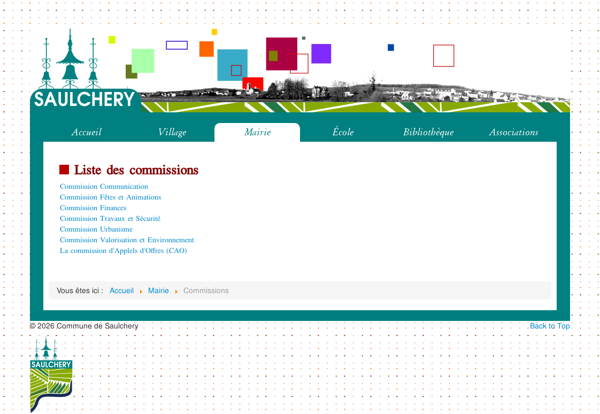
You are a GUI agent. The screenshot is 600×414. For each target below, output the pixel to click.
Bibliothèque (428, 132)
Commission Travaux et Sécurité (110, 218)
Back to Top (550, 325)
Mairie (257, 132)
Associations (514, 132)
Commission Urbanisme (96, 228)
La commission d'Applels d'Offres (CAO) (123, 250)
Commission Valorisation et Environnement (127, 239)
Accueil (86, 132)
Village (172, 132)
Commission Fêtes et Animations (110, 196)
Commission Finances (93, 207)
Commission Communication (104, 186)
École (343, 132)
